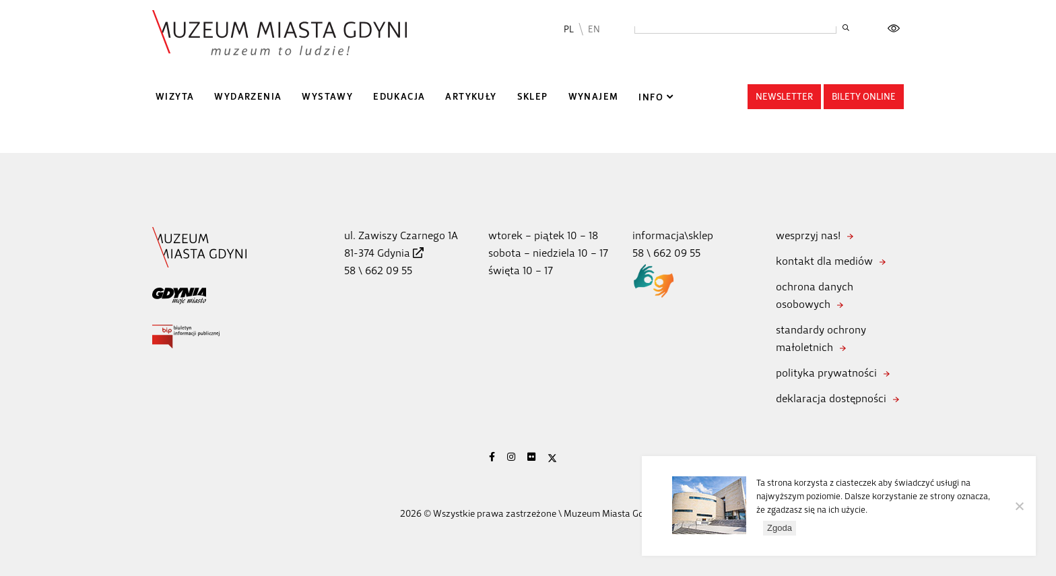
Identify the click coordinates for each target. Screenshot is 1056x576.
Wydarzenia (248, 96)
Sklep (532, 96)
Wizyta (175, 96)
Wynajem (593, 96)
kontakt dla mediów (824, 261)
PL (569, 29)
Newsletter (784, 96)
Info (650, 97)
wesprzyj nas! (808, 235)
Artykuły (470, 96)
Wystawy (327, 96)
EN (594, 29)
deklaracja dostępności (831, 398)
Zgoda (779, 528)
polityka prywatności (826, 372)
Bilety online (864, 96)
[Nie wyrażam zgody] (1019, 506)
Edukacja (399, 96)
